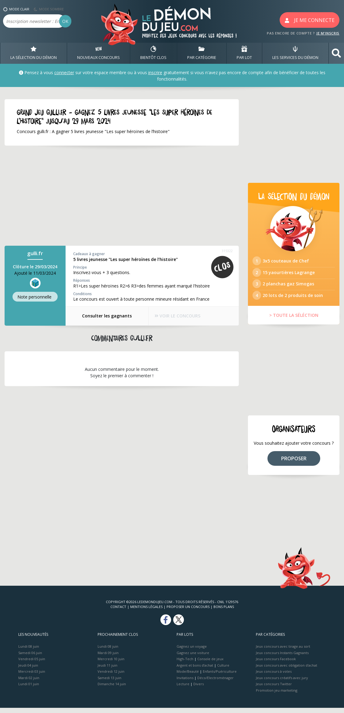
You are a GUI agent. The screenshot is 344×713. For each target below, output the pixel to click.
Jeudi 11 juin (107, 670)
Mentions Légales (146, 612)
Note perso (35, 297)
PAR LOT (244, 53)
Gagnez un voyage (192, 651)
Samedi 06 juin (30, 657)
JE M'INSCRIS (327, 33)
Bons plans (223, 612)
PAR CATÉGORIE (201, 53)
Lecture (183, 689)
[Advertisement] (122, 196)
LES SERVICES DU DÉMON (295, 53)
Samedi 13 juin (109, 682)
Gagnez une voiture (193, 657)
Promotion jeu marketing (276, 695)
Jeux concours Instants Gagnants (282, 657)
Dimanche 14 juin (112, 689)
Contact (118, 612)
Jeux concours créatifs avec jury (282, 682)
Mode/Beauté (188, 676)
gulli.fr (35, 253)
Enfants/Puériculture (220, 676)
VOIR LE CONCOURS (178, 316)
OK (65, 21)
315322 (227, 251)
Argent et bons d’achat (195, 670)
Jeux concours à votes (274, 676)
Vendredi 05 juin (31, 664)
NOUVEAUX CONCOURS (98, 53)
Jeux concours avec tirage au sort (283, 651)
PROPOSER (293, 463)
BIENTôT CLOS (153, 53)
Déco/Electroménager (215, 682)
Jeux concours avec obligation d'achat (286, 670)
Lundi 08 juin (28, 651)
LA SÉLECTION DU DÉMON (33, 53)
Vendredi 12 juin (111, 676)
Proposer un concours (188, 612)
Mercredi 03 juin (31, 676)
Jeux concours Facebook (276, 664)
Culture (223, 670)
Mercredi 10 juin (111, 664)
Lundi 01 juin (28, 689)
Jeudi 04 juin (28, 670)
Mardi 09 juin (108, 657)
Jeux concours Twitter (274, 689)
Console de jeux (210, 664)
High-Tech (185, 664)
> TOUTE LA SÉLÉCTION (293, 320)
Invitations (185, 682)
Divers (198, 689)
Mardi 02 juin (28, 682)
